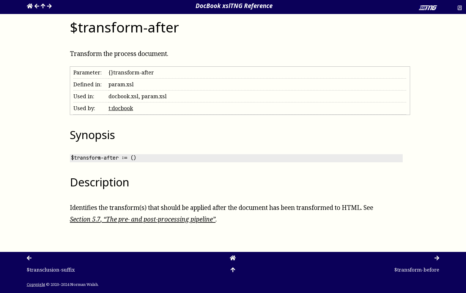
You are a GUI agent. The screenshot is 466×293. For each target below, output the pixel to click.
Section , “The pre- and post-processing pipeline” (142, 219)
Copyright (36, 284)
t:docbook (120, 108)
